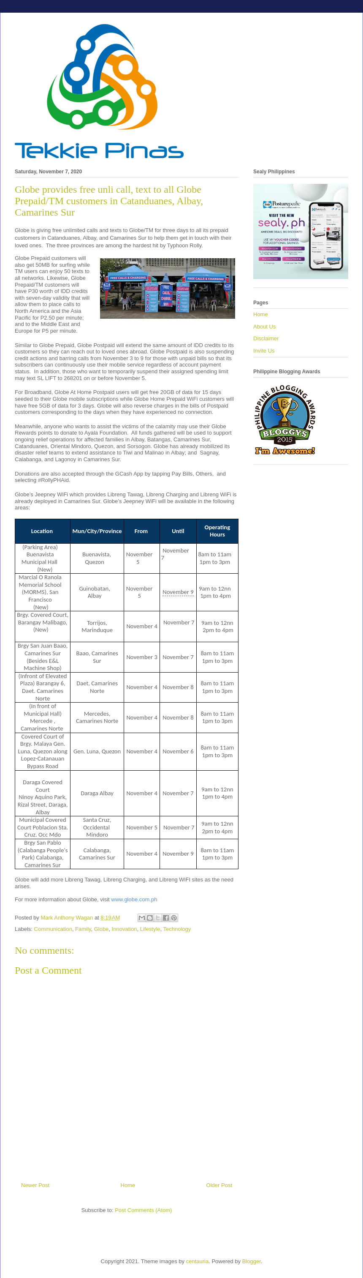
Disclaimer (266, 338)
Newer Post (35, 1185)
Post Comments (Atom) (143, 1210)
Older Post (219, 1185)
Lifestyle (150, 929)
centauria (197, 1261)
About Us (264, 326)
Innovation (124, 929)
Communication (53, 929)
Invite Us (264, 351)
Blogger (251, 1261)
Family (83, 929)
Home (128, 1185)
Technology (177, 929)
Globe (101, 929)
